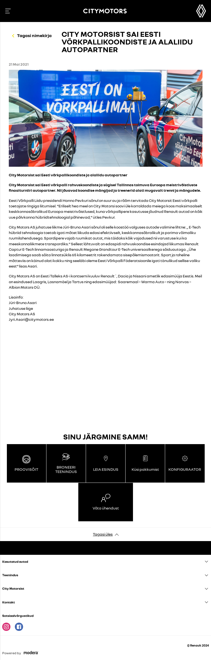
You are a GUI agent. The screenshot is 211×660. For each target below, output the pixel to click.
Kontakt (8, 602)
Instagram (6, 627)
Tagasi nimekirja (34, 35)
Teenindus (10, 575)
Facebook (19, 627)
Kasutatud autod (15, 561)
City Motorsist (13, 588)
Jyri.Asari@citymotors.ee (31, 319)
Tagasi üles (103, 534)
